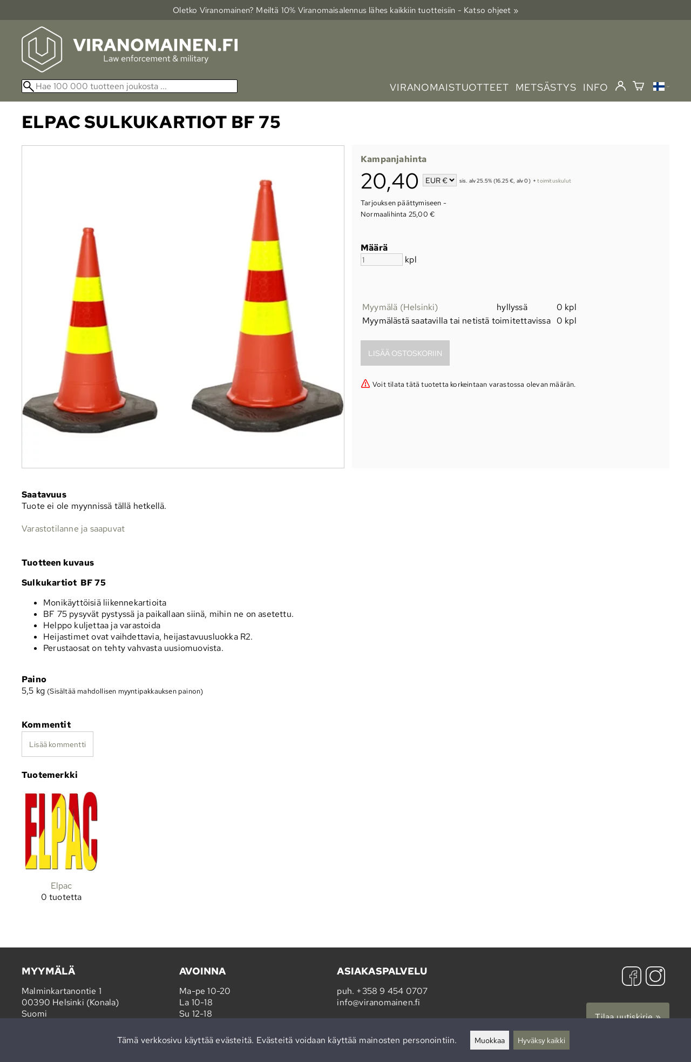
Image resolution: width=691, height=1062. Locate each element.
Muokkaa (490, 1040)
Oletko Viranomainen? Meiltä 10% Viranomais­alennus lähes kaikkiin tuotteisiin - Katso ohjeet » (345, 10)
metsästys (546, 87)
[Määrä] (382, 259)
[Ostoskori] (638, 87)
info (595, 87)
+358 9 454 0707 (392, 991)
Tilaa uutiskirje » (628, 1017)
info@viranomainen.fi (378, 1002)
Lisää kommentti (57, 744)
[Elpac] (61, 855)
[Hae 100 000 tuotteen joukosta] (130, 86)
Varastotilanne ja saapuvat (73, 528)
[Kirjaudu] (620, 86)
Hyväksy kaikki (541, 1040)
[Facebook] (631, 977)
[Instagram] (655, 977)
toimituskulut (554, 181)
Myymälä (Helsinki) (400, 307)
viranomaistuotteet (449, 87)
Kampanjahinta (394, 159)
